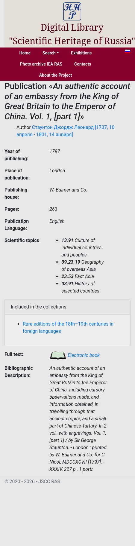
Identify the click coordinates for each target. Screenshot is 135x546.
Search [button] (49, 53)
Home (25, 53)
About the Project (55, 75)
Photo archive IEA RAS (41, 64)
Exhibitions (81, 53)
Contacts (82, 64)
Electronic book (74, 355)
